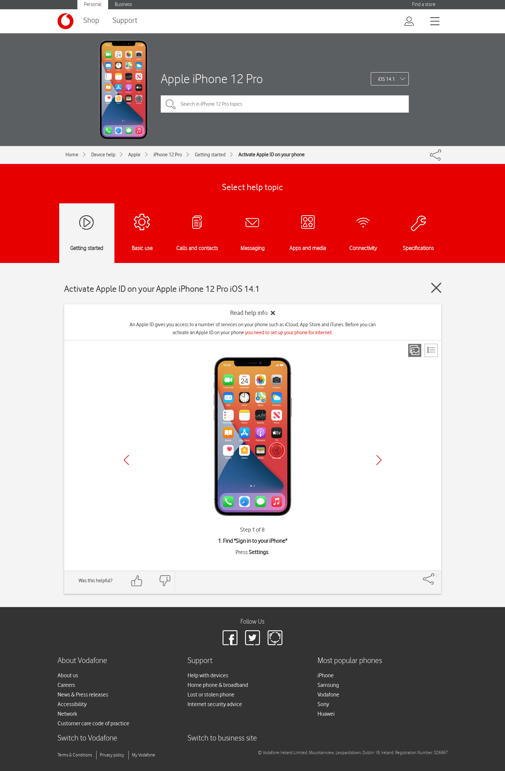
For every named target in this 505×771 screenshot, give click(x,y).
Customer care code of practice (93, 723)
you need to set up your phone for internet (288, 332)
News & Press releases (83, 694)
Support (124, 21)
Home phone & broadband (218, 685)
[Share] (436, 575)
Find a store (423, 4)
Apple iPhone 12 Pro (212, 78)
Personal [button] (93, 4)
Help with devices (208, 675)
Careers (66, 685)
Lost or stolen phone (211, 694)
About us (68, 675)
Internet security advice (215, 704)
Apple (134, 155)
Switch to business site (222, 738)
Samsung (328, 685)
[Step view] (414, 350)
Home (71, 155)
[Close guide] (436, 288)
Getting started (210, 155)
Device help (103, 155)
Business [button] (123, 4)
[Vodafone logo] (65, 21)
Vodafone (328, 694)
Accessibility (72, 704)
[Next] (379, 460)
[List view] (431, 350)
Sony (323, 704)
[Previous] (126, 460)
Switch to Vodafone (87, 738)
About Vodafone (82, 661)
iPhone (325, 675)
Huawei (326, 713)
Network (67, 713)
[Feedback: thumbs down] (164, 580)
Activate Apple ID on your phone (271, 155)
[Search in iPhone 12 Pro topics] (285, 104)
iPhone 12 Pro (167, 155)
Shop (91, 21)
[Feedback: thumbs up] (137, 580)
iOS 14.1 (386, 79)
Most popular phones (349, 661)
